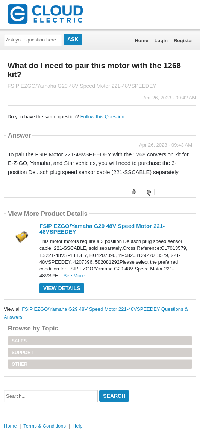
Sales (19, 341)
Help (78, 426)
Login (161, 40)
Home (141, 40)
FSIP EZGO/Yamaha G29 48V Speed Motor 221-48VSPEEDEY (102, 229)
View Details (61, 288)
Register (183, 40)
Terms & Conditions (44, 426)
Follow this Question (102, 116)
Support (22, 352)
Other (19, 364)
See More (74, 275)
